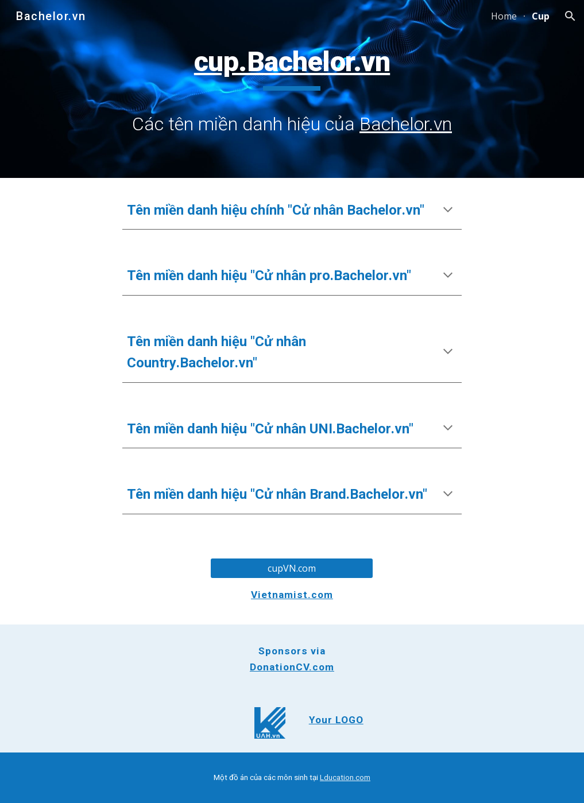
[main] (292, 88)
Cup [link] (541, 16)
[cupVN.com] (292, 568)
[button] (570, 16)
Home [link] (504, 16)
